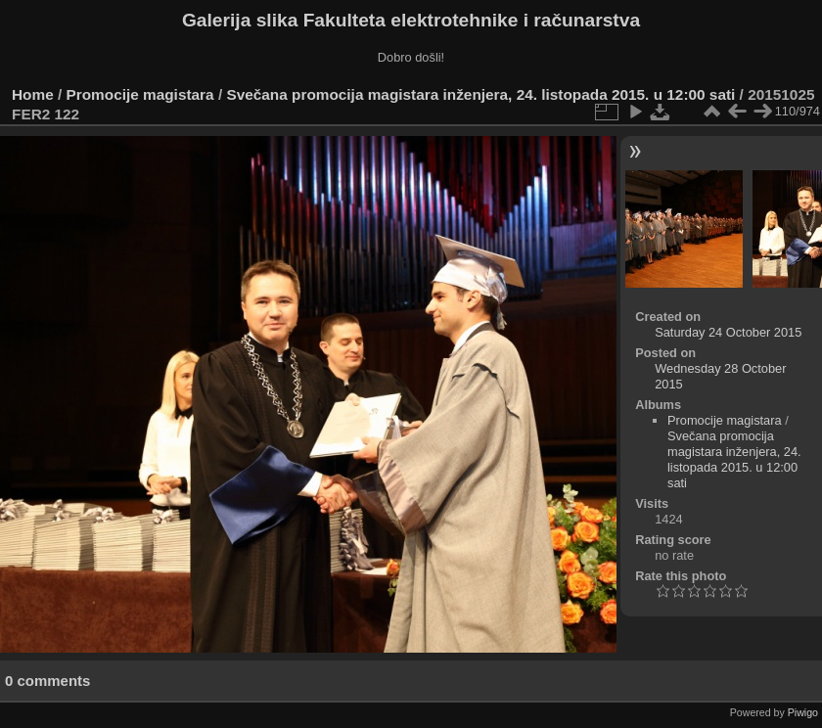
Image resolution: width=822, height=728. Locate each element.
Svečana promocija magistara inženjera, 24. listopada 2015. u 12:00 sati (480, 94)
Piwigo (803, 712)
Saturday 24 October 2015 (728, 332)
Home (33, 94)
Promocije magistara (140, 94)
